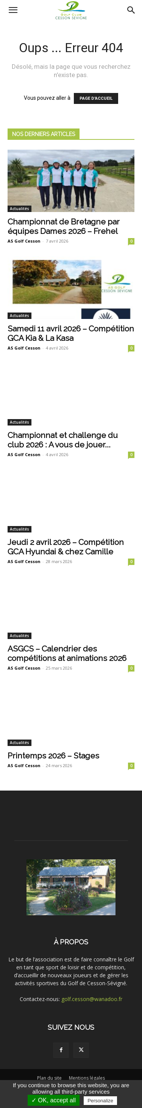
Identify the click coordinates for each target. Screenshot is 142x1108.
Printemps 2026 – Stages (53, 755)
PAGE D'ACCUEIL (96, 98)
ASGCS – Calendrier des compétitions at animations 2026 (67, 653)
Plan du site (49, 1078)
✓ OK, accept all (53, 1100)
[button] (13, 10)
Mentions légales (87, 1078)
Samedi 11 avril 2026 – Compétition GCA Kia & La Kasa (71, 333)
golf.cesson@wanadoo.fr (91, 999)
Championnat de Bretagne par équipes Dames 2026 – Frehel (64, 226)
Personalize (100, 1100)
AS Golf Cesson (24, 241)
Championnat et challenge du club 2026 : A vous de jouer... (63, 439)
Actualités (19, 208)
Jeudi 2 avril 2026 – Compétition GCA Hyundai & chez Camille (66, 546)
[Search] (131, 10)
